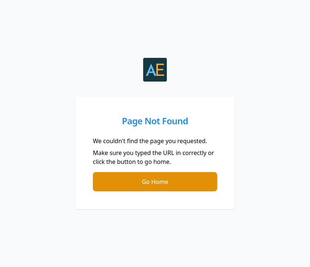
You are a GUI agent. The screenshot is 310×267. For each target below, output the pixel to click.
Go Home (155, 182)
